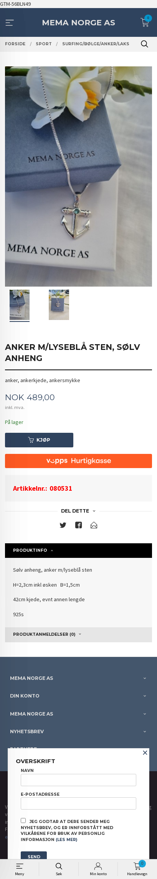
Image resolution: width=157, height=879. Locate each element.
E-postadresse (78, 801)
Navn (78, 777)
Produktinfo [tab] (30, 550)
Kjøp (39, 440)
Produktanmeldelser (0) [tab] (44, 634)
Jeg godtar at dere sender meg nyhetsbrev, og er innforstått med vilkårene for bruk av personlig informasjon (67, 830)
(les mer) (66, 839)
